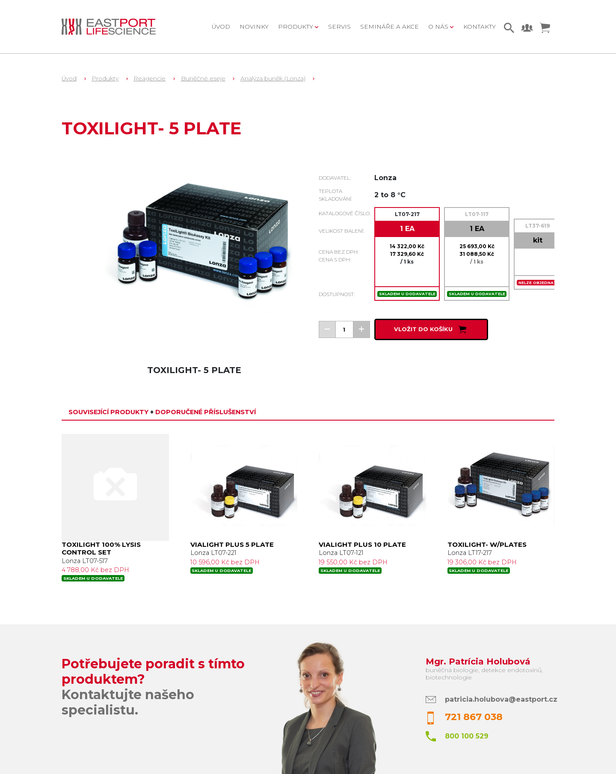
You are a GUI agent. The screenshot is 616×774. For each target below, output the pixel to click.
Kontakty (479, 26)
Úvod (221, 26)
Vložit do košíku (431, 329)
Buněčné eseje (203, 78)
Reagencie (149, 78)
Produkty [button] (296, 26)
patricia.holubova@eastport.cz (501, 699)
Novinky (254, 26)
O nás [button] (439, 26)
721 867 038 (474, 717)
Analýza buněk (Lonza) (272, 78)
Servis (339, 26)
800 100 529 (467, 736)
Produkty (105, 78)
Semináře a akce (389, 26)
